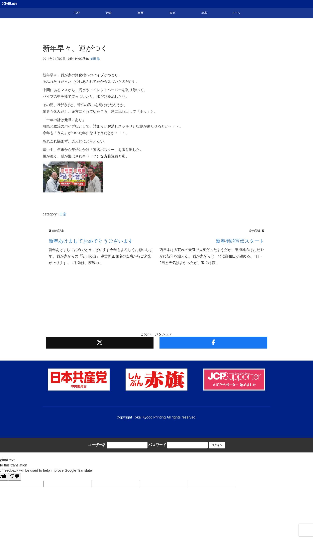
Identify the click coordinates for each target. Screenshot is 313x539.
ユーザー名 (97, 445)
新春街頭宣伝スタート (240, 241)
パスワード (157, 445)
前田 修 (95, 59)
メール (236, 13)
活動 (109, 13)
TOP (76, 13)
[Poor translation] (14, 477)
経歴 (140, 13)
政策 (172, 13)
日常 (62, 214)
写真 (204, 13)
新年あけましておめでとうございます (91, 241)
